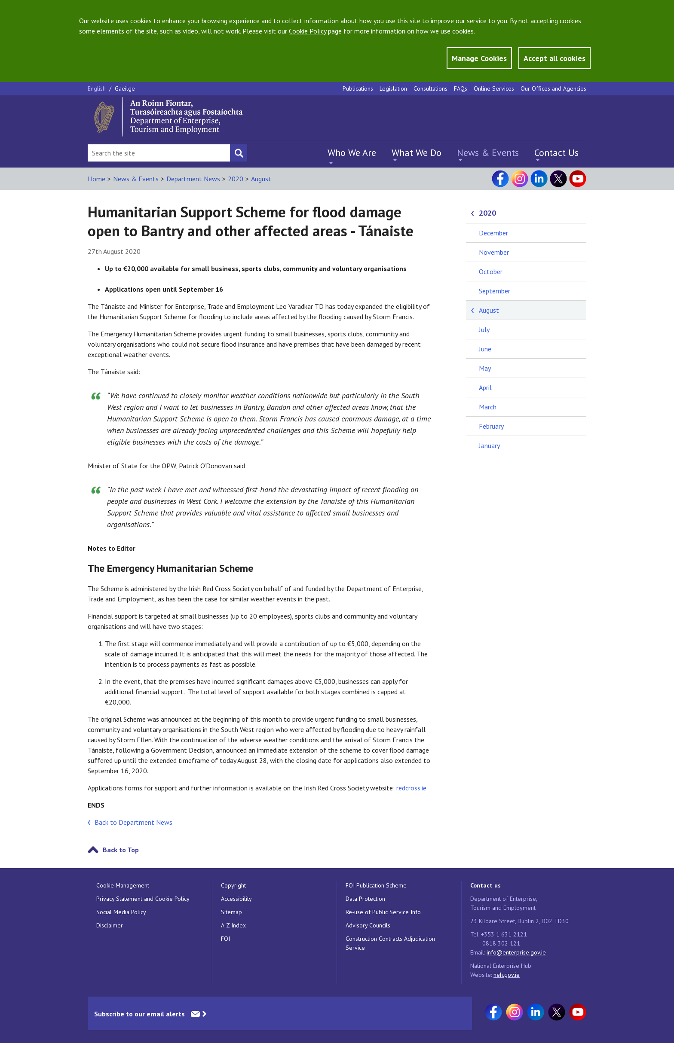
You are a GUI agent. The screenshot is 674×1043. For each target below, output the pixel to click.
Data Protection (365, 899)
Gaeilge (125, 88)
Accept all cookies (554, 58)
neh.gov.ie (506, 975)
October (490, 271)
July (484, 329)
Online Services (494, 88)
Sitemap (231, 912)
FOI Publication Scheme (376, 885)
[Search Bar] (159, 153)
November (494, 252)
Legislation (393, 88)
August (261, 178)
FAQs (460, 88)
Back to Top (121, 849)
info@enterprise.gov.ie (516, 952)
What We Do (416, 152)
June (485, 349)
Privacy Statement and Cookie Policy (143, 899)
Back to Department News (133, 822)
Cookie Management (122, 885)
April (485, 387)
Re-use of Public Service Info (383, 912)
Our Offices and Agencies (553, 88)
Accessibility (236, 899)
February (491, 426)
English (97, 88)
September (494, 291)
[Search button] (238, 153)
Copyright (233, 885)
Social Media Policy (121, 912)
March (487, 407)
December (493, 233)
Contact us (485, 885)
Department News (193, 178)
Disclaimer (109, 925)
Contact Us (556, 152)
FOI (225, 938)
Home (96, 178)
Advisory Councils (368, 925)
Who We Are (352, 152)
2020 (235, 178)
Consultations (430, 88)
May (485, 368)
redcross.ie (411, 788)
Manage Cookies (479, 58)
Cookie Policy (307, 31)
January (489, 445)
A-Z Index (233, 925)
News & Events (488, 152)
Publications (358, 88)
